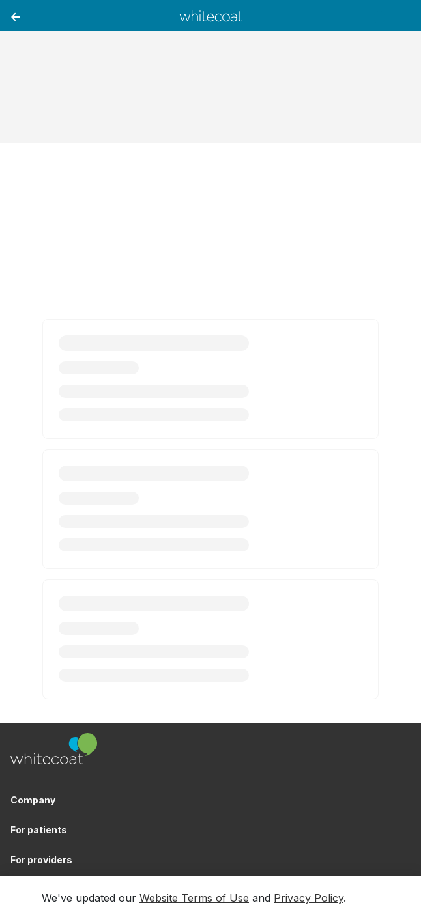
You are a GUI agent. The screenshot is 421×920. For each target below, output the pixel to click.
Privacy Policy (308, 897)
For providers (41, 859)
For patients (38, 829)
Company (32, 799)
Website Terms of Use (194, 897)
